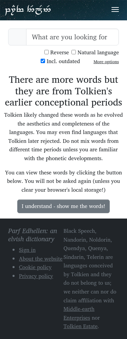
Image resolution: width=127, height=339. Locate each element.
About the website (41, 258)
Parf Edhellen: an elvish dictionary (27, 10)
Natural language (95, 52)
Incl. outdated (60, 61)
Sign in (27, 249)
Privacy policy (36, 275)
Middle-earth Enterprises (79, 313)
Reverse (56, 52)
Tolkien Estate (81, 326)
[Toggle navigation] (115, 9)
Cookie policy (35, 267)
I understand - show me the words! (63, 206)
